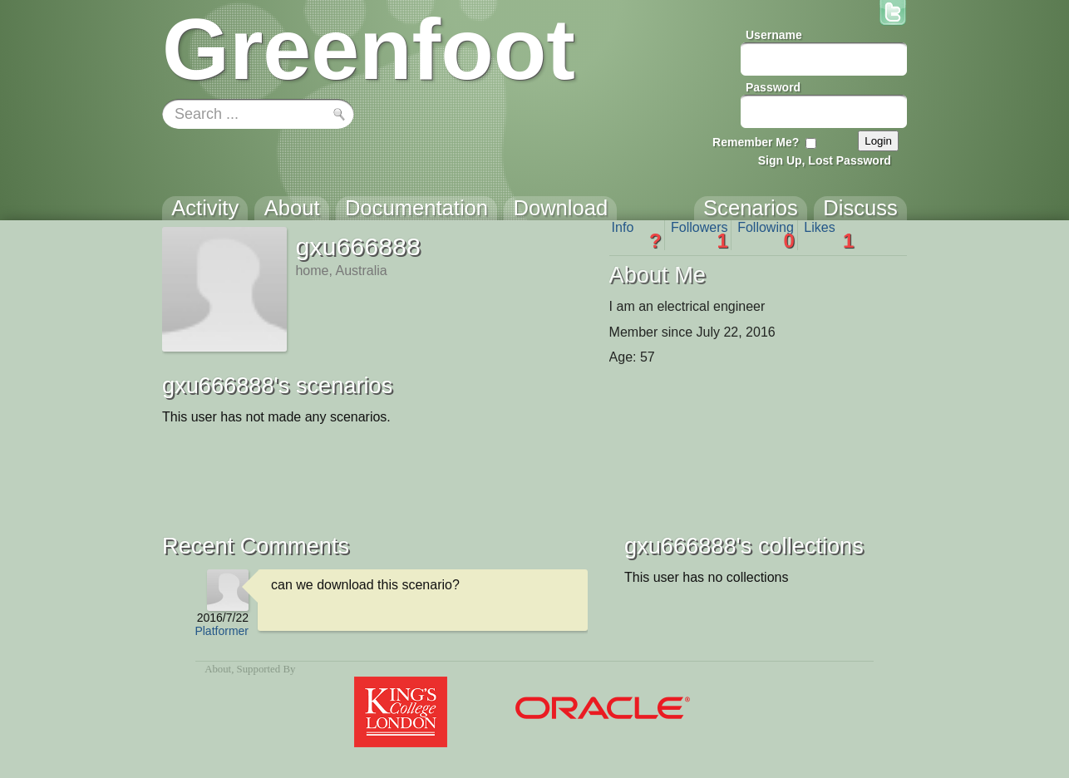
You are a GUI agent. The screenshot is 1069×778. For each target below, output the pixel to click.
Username (774, 35)
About (217, 669)
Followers (699, 235)
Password (773, 87)
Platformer (222, 631)
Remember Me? (755, 142)
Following (766, 235)
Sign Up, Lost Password (824, 160)
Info (637, 235)
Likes (829, 235)
